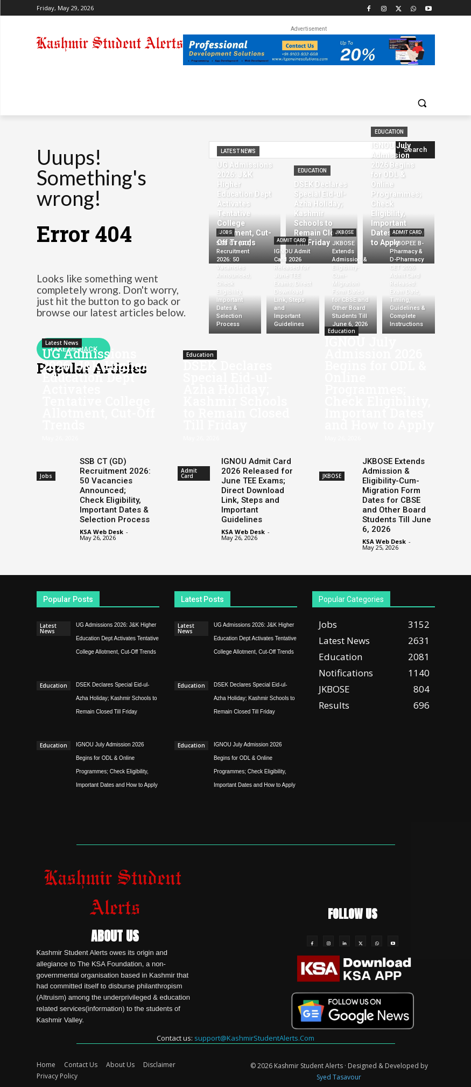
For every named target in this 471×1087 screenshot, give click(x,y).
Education (312, 171)
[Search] (415, 149)
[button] (422, 102)
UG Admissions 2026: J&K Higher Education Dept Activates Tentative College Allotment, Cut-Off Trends (98, 389)
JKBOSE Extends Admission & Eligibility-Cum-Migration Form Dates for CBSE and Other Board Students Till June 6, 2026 (396, 495)
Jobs (225, 232)
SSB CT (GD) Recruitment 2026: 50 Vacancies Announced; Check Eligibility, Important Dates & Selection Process (115, 490)
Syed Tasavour (339, 1077)
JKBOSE (344, 232)
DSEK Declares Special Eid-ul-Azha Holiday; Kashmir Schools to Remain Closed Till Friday (236, 395)
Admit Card (291, 240)
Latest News (238, 151)
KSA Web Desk (101, 532)
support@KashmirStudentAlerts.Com (254, 1038)
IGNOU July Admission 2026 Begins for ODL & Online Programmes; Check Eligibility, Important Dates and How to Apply (380, 383)
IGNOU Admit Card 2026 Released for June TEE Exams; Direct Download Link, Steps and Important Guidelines (257, 490)
